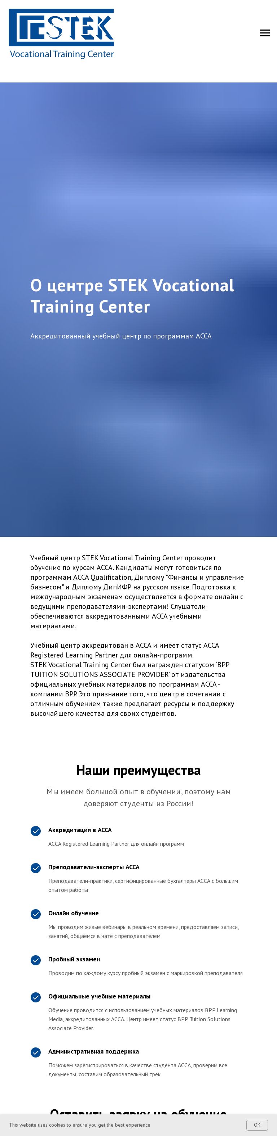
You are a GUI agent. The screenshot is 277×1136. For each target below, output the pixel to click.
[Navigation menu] (265, 33)
